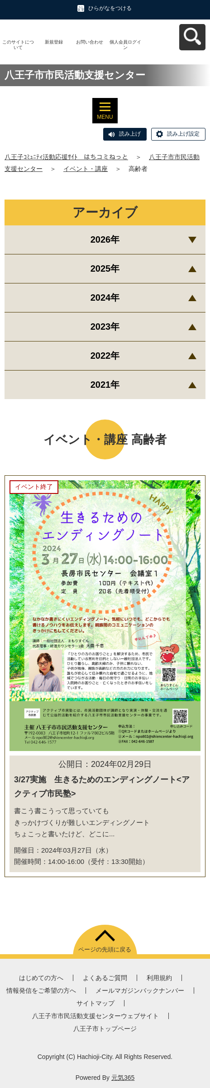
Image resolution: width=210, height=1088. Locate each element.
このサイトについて (18, 44)
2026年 (105, 239)
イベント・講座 (85, 168)
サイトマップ (95, 1003)
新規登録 (54, 41)
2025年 (105, 268)
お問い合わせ (89, 41)
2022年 (105, 356)
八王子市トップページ (105, 1028)
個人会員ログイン (125, 44)
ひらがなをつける (110, 8)
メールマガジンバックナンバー (139, 990)
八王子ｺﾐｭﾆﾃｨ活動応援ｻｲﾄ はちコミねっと (66, 157)
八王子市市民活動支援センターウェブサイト (95, 1016)
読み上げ (130, 134)
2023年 (105, 327)
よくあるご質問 (105, 977)
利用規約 (159, 977)
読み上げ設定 (183, 134)
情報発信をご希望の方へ (41, 990)
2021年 (105, 385)
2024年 (105, 297)
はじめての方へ (41, 977)
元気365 (122, 1077)
